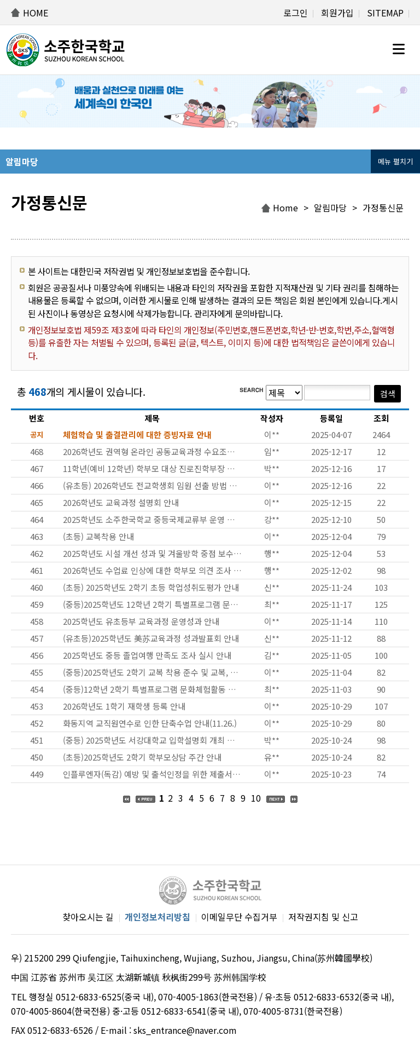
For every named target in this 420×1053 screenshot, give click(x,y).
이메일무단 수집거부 (239, 916)
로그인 (295, 12)
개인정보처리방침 (157, 916)
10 (256, 797)
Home (285, 207)
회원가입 (337, 12)
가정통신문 (383, 207)
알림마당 (330, 207)
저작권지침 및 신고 (323, 916)
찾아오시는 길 (88, 916)
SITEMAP (385, 12)
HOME (35, 12)
